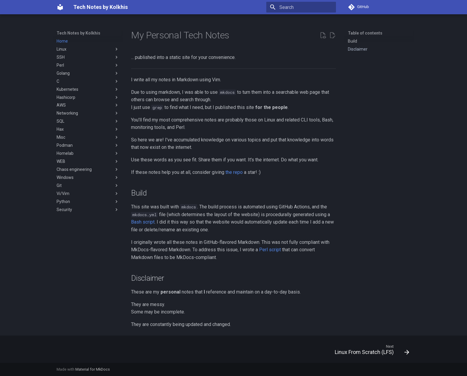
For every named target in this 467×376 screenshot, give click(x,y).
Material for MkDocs (92, 369)
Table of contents (365, 33)
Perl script (270, 249)
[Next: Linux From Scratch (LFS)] (370, 351)
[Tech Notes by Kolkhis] (60, 7)
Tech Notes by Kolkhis (78, 33)
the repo (234, 172)
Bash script (143, 222)
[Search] (301, 7)
